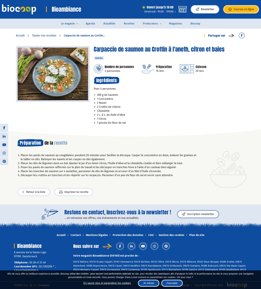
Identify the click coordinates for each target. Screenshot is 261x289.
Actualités (109, 23)
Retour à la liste (33, 192)
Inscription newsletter (198, 214)
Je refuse (148, 283)
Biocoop (195, 23)
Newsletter (205, 9)
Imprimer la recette (73, 192)
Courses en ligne (241, 9)
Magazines (175, 23)
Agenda (90, 23)
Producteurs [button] (150, 23)
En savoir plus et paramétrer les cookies (107, 283)
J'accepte (172, 283)
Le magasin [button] (68, 23)
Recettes (129, 23)
